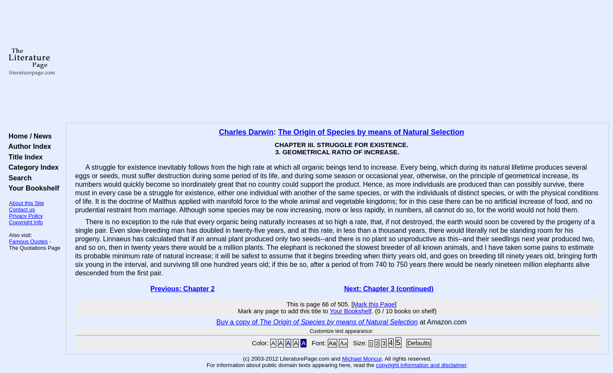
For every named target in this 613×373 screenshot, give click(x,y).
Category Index (32, 167)
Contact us (22, 209)
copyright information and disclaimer (421, 365)
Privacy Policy (26, 216)
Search (18, 178)
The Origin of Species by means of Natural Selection (371, 132)
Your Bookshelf (32, 188)
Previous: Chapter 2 (182, 288)
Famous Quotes (28, 241)
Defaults (418, 343)
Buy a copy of (317, 322)
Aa (332, 343)
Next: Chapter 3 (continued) (389, 288)
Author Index (28, 146)
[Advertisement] (337, 61)
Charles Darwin (246, 132)
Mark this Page (374, 304)
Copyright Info (26, 222)
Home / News (28, 136)
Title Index (24, 157)
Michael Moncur (361, 359)
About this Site (26, 203)
